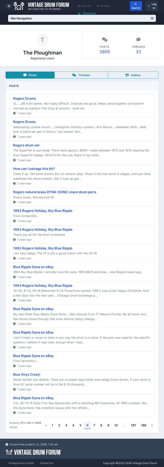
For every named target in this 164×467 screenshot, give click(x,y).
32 (138, 51)
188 (143, 425)
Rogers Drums (24, 98)
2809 (104, 51)
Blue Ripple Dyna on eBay (33, 267)
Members (87, 13)
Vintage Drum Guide (21, 463)
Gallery (103, 6)
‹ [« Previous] (45, 425)
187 (133, 425)
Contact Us (47, 463)
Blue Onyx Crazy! (26, 374)
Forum (84, 6)
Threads (81, 75)
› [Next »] (152, 425)
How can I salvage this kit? (34, 169)
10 (116, 425)
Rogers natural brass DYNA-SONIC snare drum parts (54, 192)
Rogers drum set (26, 145)
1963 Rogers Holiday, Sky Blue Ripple (42, 211)
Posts (30, 75)
